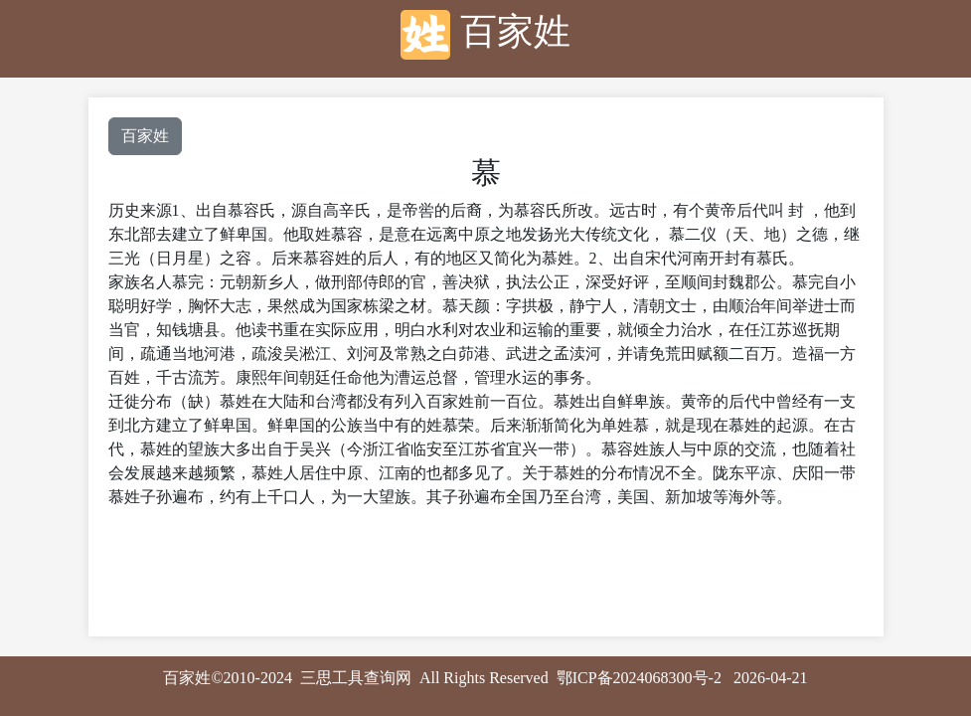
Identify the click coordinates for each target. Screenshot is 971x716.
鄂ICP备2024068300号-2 (639, 677)
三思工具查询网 (355, 677)
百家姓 (145, 135)
